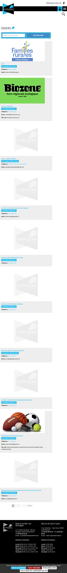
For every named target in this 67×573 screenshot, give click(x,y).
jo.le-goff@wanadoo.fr (11, 498)
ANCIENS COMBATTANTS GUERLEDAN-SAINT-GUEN (16, 400)
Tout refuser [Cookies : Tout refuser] (34, 568)
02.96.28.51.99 (12, 213)
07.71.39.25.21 (12, 441)
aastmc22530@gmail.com (12, 444)
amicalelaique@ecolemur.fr (12, 359)
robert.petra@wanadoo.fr (12, 216)
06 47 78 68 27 (12, 356)
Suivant (30, 505)
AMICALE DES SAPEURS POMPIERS (12, 304)
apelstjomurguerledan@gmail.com (14, 167)
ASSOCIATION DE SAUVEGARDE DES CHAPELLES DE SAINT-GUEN (21, 490)
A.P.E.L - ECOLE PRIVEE (8, 158)
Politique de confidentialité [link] (34, 571)
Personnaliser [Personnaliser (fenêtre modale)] (49, 568)
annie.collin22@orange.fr (12, 72)
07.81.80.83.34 (12, 111)
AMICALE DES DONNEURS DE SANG (12, 257)
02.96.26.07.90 (12, 263)
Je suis (59, 8)
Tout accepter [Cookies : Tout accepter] (18, 568)
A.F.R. (3, 64)
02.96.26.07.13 (12, 309)
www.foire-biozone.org (13, 117)
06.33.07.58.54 (12, 69)
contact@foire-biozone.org (12, 114)
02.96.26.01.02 (12, 495)
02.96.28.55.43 (12, 405)
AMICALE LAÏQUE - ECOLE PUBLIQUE (12, 350)
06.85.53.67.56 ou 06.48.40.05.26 (17, 164)
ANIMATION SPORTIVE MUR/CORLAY (12, 436)
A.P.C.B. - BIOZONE (7, 106)
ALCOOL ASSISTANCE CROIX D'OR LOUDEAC (14, 208)
